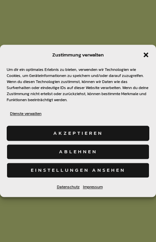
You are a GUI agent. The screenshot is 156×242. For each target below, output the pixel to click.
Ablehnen (78, 151)
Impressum (93, 187)
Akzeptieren (78, 133)
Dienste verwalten (26, 114)
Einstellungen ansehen (78, 170)
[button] (146, 54)
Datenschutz (68, 187)
